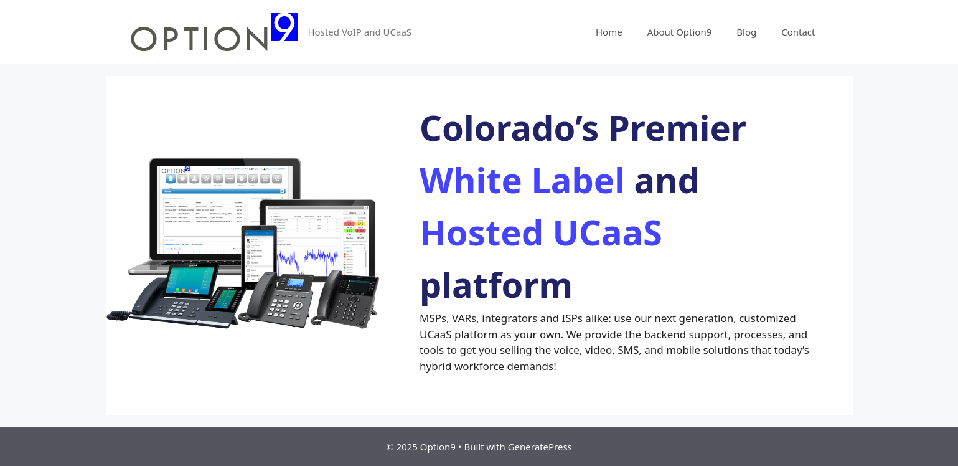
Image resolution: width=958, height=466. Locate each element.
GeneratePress (540, 446)
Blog (746, 32)
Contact (798, 32)
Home (609, 32)
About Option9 (679, 32)
